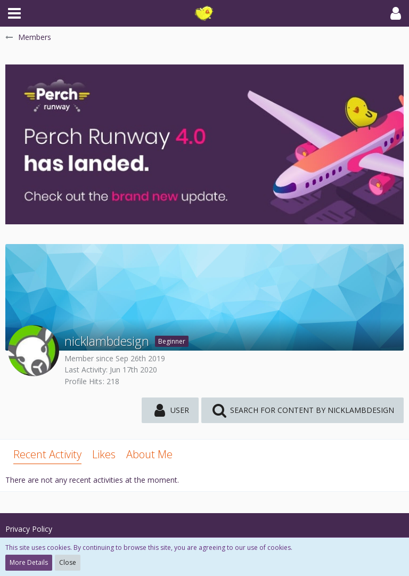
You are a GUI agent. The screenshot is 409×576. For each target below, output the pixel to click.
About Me (149, 454)
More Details (29, 562)
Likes (104, 454)
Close (67, 562)
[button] (14, 13)
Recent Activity (47, 454)
